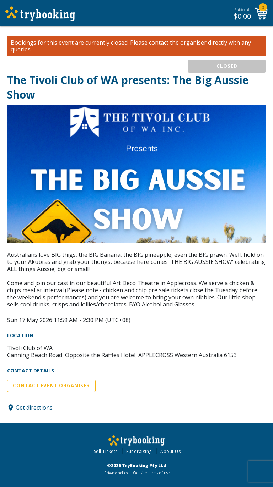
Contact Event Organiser (51, 385)
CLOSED (226, 66)
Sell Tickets (106, 451)
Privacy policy (116, 472)
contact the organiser (178, 42)
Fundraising (139, 451)
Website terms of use (151, 472)
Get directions (34, 407)
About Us (170, 451)
